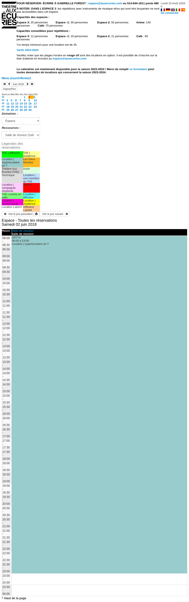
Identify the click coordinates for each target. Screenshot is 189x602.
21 (21, 106)
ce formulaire (138, 69)
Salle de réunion (23, 230)
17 (35, 103)
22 (3, 97)
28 (21, 109)
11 (8, 103)
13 (16, 103)
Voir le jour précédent (18, 214)
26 (3, 109)
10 (35, 100)
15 (25, 103)
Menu (16, 78)
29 (25, 109)
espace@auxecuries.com (105, 3)
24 (3, 103)
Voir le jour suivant (54, 214)
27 (16, 109)
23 (3, 100)
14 (21, 103)
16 (30, 103)
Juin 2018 (18, 84)
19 (12, 106)
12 (12, 103)
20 (16, 106)
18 (8, 106)
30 (30, 109)
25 (3, 106)
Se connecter (170, 12)
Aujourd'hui (9, 88)
